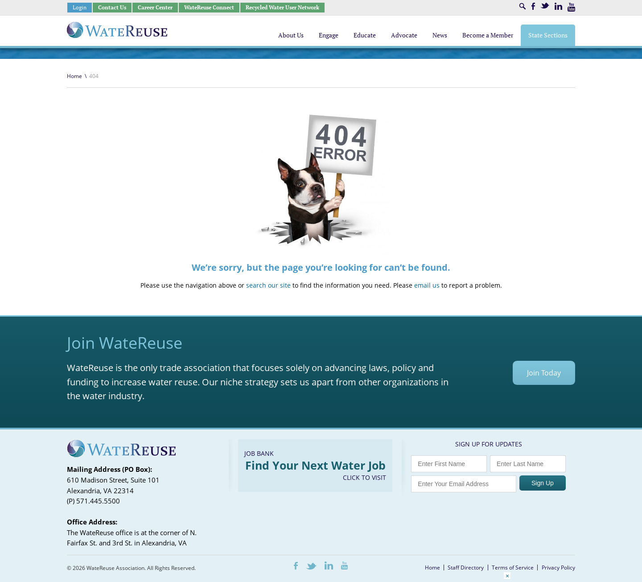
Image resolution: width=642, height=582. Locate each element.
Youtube (571, 7)
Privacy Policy (558, 567)
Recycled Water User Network (282, 7)
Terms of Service (513, 567)
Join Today (544, 373)
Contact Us (112, 7)
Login (79, 7)
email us (427, 285)
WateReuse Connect (209, 7)
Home (74, 76)
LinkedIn (558, 6)
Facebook (533, 6)
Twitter (544, 5)
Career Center (155, 7)
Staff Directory (466, 567)
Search (522, 6)
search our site (268, 285)
